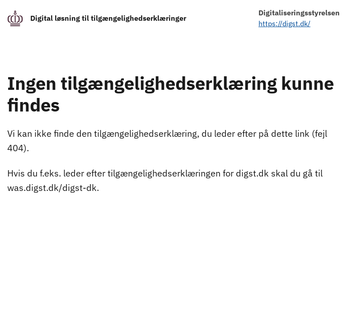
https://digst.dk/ (284, 23)
